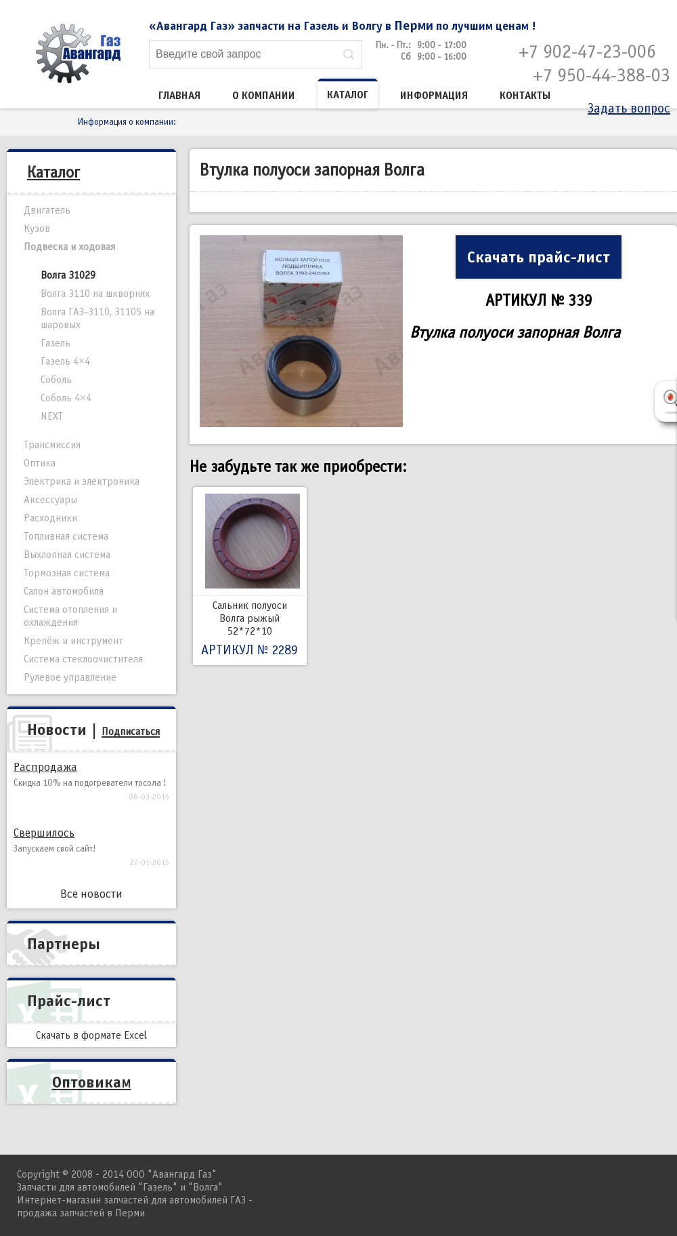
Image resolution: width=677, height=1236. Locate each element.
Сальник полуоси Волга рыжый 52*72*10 (250, 576)
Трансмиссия (52, 445)
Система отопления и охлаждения (70, 616)
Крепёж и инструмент (73, 641)
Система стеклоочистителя (83, 659)
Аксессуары (50, 500)
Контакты (525, 95)
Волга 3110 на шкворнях (95, 293)
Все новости (91, 894)
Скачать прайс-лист (538, 256)
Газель (55, 343)
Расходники (50, 518)
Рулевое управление (70, 677)
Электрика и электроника (81, 481)
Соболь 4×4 (66, 398)
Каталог (347, 95)
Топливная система (66, 536)
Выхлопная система (67, 555)
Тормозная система (67, 573)
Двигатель (47, 210)
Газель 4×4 (65, 361)
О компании (263, 95)
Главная (179, 95)
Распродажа (45, 767)
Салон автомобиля (64, 591)
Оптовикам (91, 1082)
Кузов (37, 228)
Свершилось (44, 833)
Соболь (56, 380)
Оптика (40, 463)
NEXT (52, 416)
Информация (434, 95)
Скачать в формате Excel (91, 1035)
